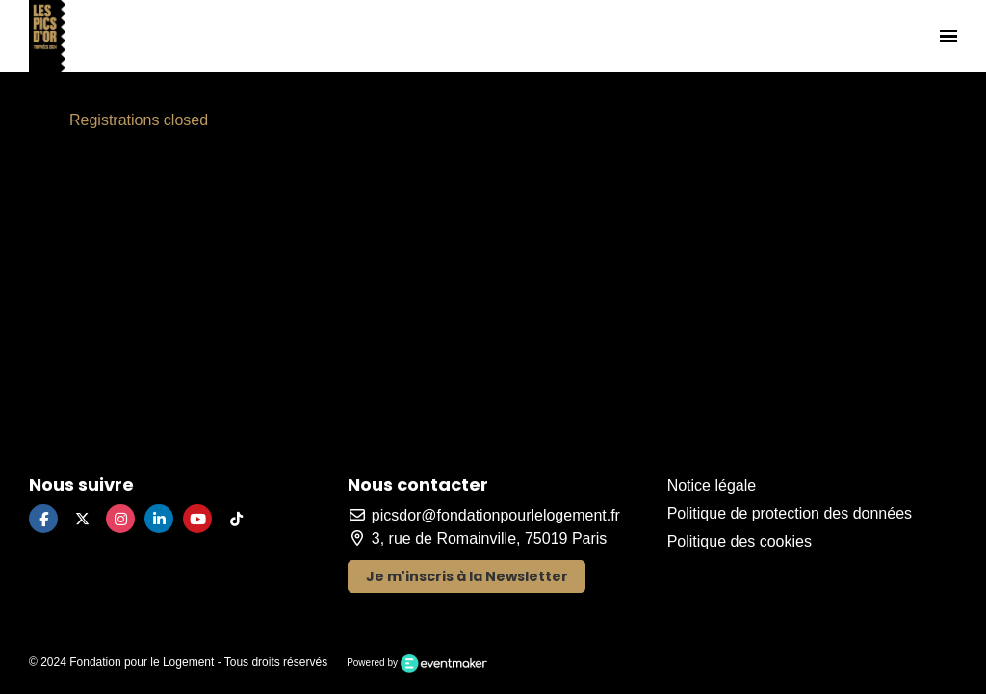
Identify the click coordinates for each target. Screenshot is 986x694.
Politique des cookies (739, 541)
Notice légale (712, 485)
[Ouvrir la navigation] (948, 36)
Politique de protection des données (789, 513)
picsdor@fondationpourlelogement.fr (484, 515)
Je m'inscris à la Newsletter (467, 576)
